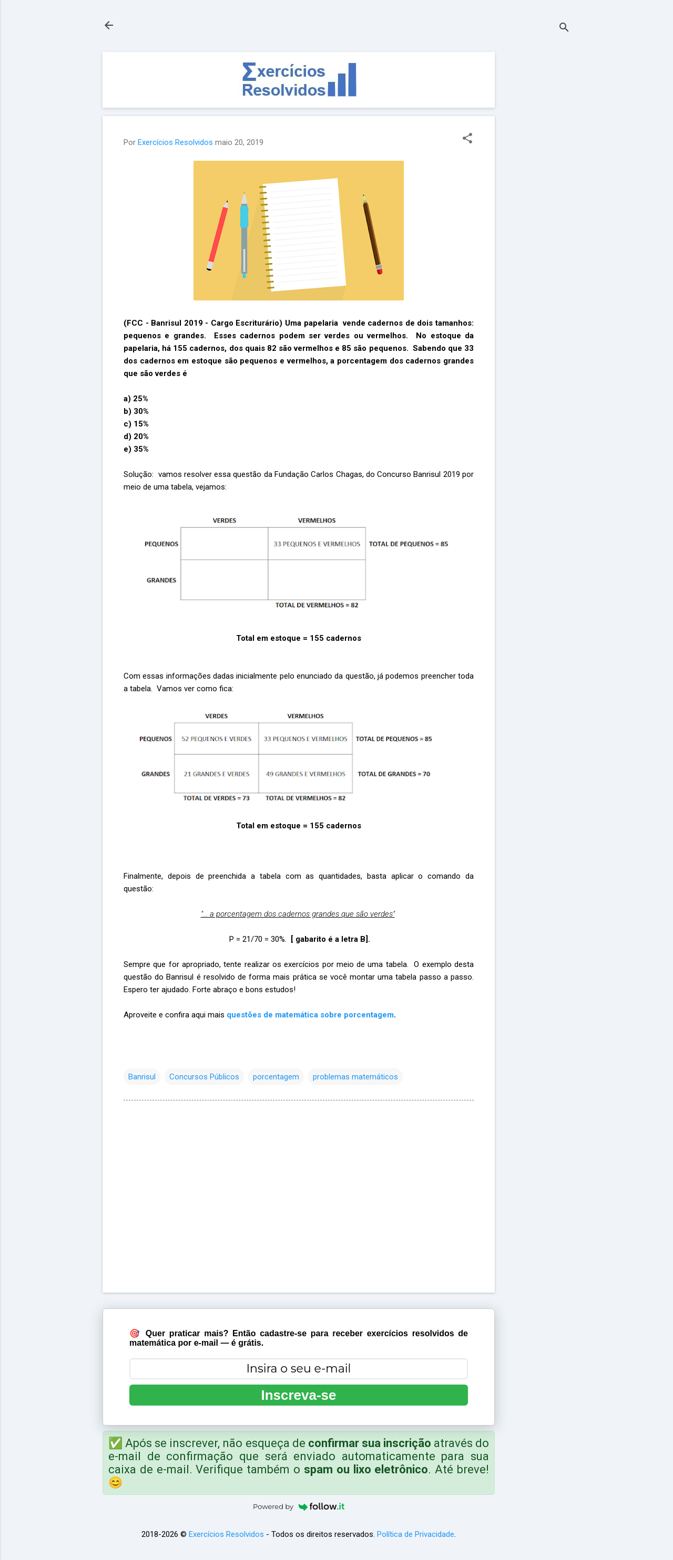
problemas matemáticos (355, 1076)
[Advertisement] (536, 209)
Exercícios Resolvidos (226, 1534)
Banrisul (142, 1076)
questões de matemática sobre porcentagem (310, 1015)
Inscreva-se (298, 1395)
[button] (467, 139)
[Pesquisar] (564, 29)
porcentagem (276, 1076)
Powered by (298, 1506)
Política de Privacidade (415, 1534)
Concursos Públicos (204, 1076)
